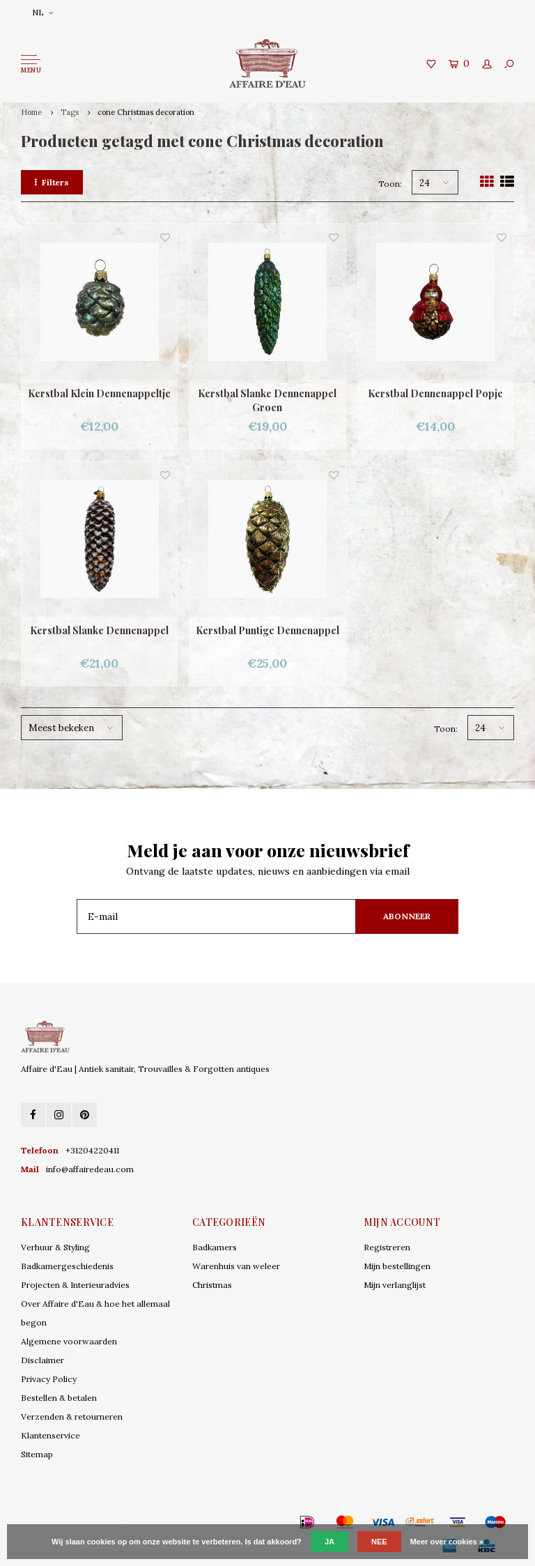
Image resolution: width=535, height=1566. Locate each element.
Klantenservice (50, 1435)
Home (31, 112)
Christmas (212, 1285)
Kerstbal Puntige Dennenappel (267, 630)
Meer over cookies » (446, 1541)
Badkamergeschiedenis (67, 1266)
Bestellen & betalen (59, 1397)
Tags (70, 112)
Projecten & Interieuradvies (75, 1285)
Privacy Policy (49, 1379)
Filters (52, 182)
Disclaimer (42, 1360)
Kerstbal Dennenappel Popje (435, 393)
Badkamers (214, 1247)
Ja (329, 1541)
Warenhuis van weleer (236, 1266)
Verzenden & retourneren (72, 1416)
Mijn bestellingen (397, 1266)
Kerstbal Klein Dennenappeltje (99, 393)
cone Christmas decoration (146, 112)
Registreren (387, 1247)
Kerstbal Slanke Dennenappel (99, 630)
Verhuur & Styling (55, 1247)
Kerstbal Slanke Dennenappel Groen (267, 400)
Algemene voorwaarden (69, 1341)
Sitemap (37, 1454)
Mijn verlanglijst (395, 1285)
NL (42, 12)
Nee (379, 1541)
